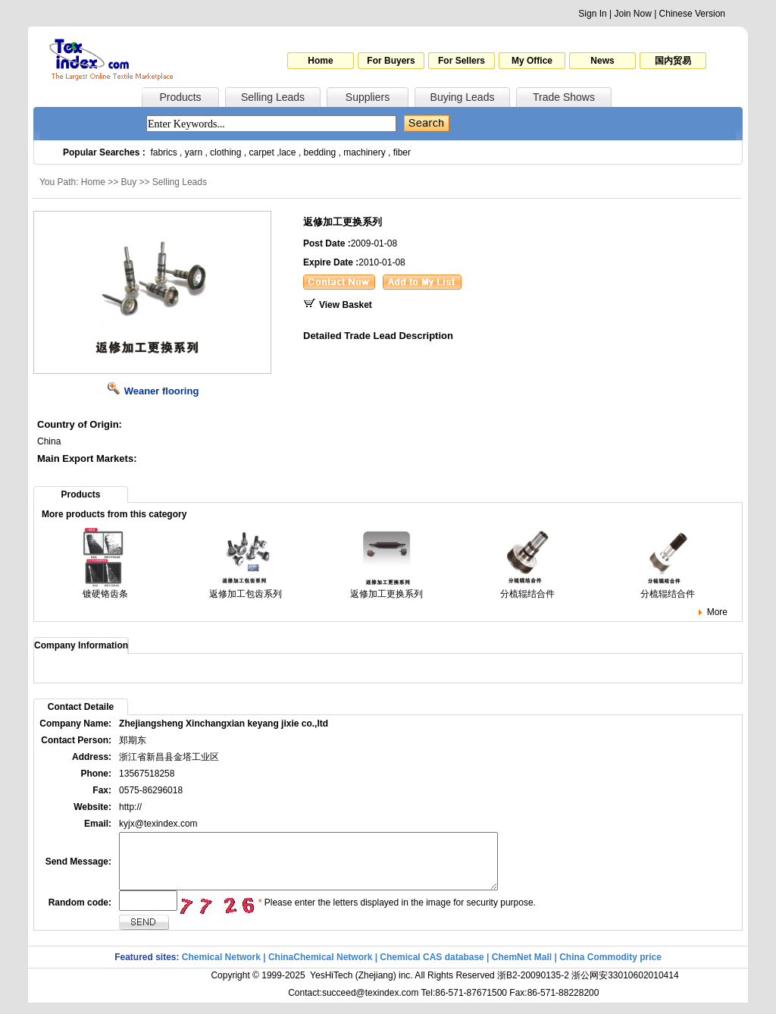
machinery (364, 152)
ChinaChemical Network (320, 968)
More (717, 612)
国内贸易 (673, 60)
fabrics (163, 152)
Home (320, 60)
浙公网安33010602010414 (624, 986)
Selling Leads (273, 97)
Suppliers (368, 97)
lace (288, 152)
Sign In (592, 13)
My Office (532, 60)
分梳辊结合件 (527, 589)
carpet (261, 152)
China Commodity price (610, 968)
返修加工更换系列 (386, 589)
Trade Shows (564, 97)
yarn (193, 152)
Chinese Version (692, 13)
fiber (402, 152)
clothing (225, 152)
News (602, 60)
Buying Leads (462, 97)
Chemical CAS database (431, 968)
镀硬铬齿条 (105, 589)
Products (180, 97)
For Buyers (391, 60)
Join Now (632, 13)
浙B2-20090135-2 (533, 986)
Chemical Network (222, 968)
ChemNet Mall (522, 968)
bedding (320, 152)
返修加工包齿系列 (245, 589)
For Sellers (461, 60)
